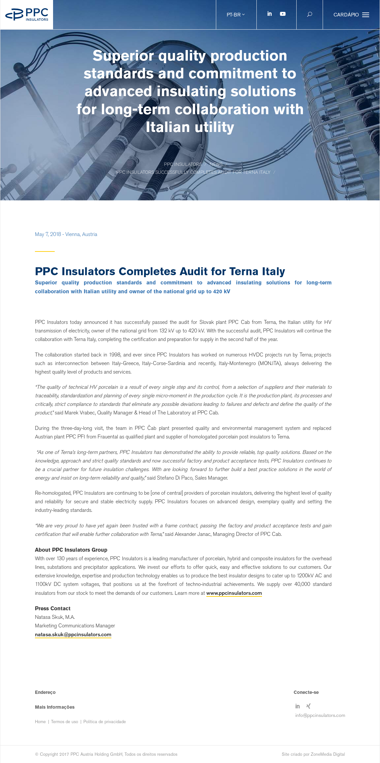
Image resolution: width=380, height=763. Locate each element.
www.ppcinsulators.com (234, 593)
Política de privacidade (104, 721)
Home (40, 721)
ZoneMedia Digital (328, 754)
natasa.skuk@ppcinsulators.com (73, 634)
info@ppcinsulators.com (320, 715)
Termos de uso (64, 721)
